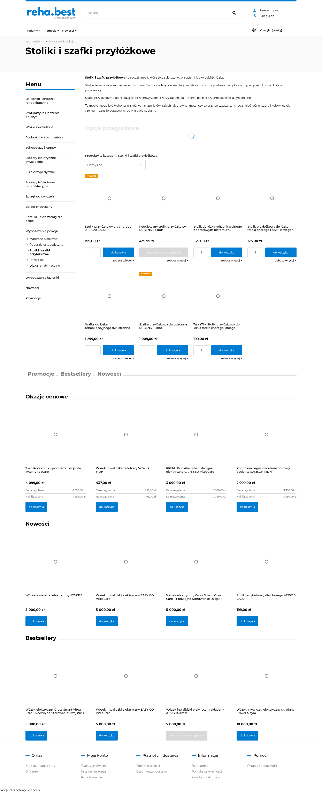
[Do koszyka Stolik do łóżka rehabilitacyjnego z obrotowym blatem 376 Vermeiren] (227, 252)
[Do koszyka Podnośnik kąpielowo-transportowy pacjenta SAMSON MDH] (247, 507)
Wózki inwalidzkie (39, 127)
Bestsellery (75, 374)
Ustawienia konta (93, 771)
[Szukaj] (234, 13)
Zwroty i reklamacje (206, 777)
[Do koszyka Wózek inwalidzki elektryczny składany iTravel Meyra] (247, 736)
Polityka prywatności (207, 771)
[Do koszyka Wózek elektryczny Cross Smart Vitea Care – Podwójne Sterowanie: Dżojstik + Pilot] (177, 621)
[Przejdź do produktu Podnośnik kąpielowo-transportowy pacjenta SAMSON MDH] (267, 439)
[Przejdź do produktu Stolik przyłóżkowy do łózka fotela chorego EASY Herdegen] (272, 198)
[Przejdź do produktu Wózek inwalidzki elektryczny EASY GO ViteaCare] (126, 567)
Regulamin (200, 766)
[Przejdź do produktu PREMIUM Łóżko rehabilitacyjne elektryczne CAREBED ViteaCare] (196, 439)
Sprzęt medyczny (38, 207)
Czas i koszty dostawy (152, 771)
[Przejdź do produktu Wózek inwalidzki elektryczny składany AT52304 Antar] (196, 681)
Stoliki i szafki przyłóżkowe (40, 252)
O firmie (31, 771)
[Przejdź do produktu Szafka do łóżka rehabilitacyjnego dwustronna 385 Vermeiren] (109, 296)
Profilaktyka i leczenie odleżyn (42, 115)
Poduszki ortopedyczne (46, 245)
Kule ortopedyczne (40, 172)
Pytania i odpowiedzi (262, 766)
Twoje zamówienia (94, 766)
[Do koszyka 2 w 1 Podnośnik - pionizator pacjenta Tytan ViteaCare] (36, 507)
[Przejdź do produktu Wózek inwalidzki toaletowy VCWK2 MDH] (126, 439)
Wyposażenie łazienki (42, 278)
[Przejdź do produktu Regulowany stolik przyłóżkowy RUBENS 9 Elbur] (163, 198)
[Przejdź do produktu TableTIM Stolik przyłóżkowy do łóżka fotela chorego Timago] (218, 296)
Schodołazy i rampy (40, 147)
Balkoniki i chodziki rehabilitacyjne (40, 101)
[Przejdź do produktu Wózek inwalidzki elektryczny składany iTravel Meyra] (267, 681)
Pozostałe (37, 260)
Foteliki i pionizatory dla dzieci (43, 219)
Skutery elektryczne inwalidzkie (40, 160)
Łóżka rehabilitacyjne (45, 265)
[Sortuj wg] (115, 165)
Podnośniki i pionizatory (44, 137)
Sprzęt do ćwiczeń (39, 196)
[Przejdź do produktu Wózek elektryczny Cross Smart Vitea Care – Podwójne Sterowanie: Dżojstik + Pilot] (196, 567)
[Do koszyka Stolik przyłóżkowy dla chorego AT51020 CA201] (118, 252)
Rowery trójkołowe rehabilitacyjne (40, 184)
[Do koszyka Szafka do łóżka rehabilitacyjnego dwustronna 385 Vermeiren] (118, 350)
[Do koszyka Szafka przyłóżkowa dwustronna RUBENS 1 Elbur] (172, 350)
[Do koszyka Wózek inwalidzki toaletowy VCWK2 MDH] (107, 507)
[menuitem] (32, 30)
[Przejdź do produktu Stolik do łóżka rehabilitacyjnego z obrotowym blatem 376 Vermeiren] (218, 198)
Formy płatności (148, 766)
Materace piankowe (44, 239)
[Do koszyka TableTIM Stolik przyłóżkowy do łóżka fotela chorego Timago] (227, 350)
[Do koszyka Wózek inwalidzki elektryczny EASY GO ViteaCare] (107, 621)
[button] (123, 260)
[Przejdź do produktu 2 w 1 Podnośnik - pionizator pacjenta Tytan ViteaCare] (55, 439)
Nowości (32, 288)
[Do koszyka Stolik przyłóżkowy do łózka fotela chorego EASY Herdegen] (281, 252)
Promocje (33, 298)
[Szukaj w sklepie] (157, 13)
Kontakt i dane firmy (40, 766)
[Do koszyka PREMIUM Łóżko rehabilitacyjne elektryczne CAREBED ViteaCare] (177, 507)
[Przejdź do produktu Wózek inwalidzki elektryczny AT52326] (55, 567)
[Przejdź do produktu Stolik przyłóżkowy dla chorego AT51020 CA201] (109, 198)
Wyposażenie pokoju (41, 231)
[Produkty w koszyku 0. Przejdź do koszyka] (271, 30)
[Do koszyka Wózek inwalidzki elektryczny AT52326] (36, 621)
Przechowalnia (91, 777)
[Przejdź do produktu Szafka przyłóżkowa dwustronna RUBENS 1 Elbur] (163, 296)
